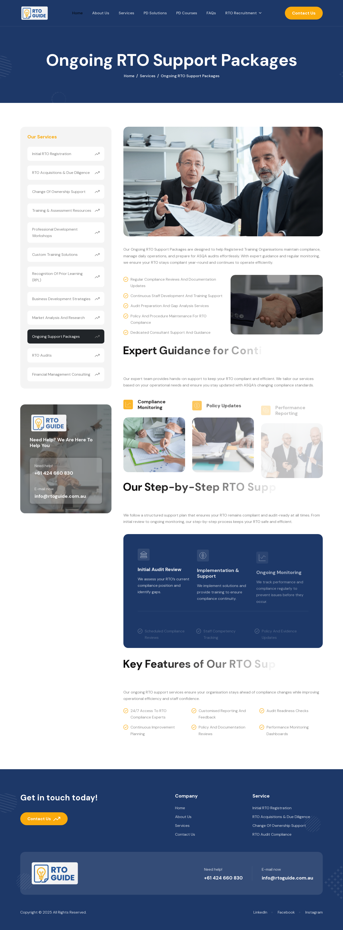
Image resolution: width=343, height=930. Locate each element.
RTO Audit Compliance (272, 834)
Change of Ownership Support (59, 192)
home (129, 76)
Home (77, 12)
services (147, 76)
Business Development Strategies (61, 299)
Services (126, 12)
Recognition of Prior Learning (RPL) (57, 277)
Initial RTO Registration (51, 154)
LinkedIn (260, 912)
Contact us (185, 834)
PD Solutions (155, 12)
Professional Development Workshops (55, 233)
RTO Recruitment (241, 12)
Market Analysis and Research (58, 318)
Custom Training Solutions (55, 255)
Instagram (314, 912)
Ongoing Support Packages (56, 337)
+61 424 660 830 (223, 878)
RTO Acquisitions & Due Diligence (61, 173)
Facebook (286, 912)
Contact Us (304, 13)
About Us (100, 12)
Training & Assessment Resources (61, 210)
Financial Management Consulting (61, 374)
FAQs (211, 12)
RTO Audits (42, 356)
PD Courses (186, 12)
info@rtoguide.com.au (287, 878)
